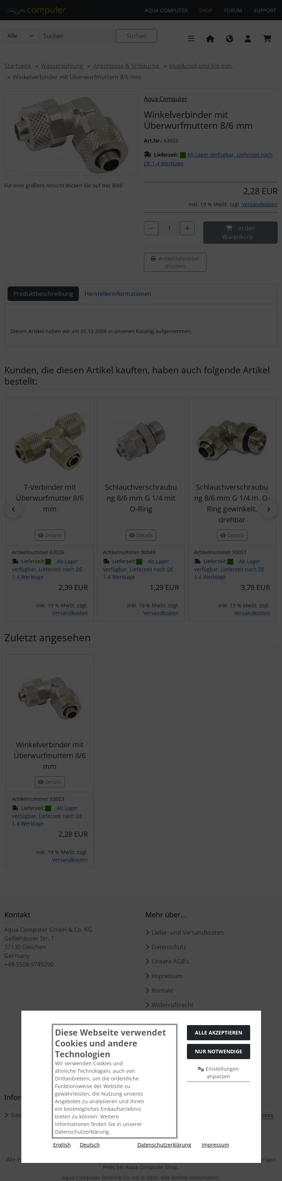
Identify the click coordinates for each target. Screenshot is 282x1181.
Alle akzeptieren (218, 1032)
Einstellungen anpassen (218, 1072)
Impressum (215, 1144)
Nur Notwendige (218, 1051)
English (62, 1144)
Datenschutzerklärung (164, 1144)
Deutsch (90, 1144)
